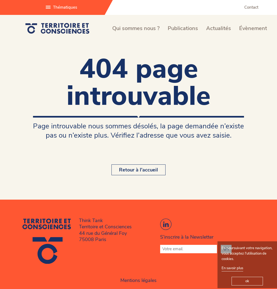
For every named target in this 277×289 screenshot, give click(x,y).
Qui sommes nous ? (136, 28)
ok (247, 281)
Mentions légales (138, 280)
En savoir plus (232, 268)
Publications (183, 28)
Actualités (218, 28)
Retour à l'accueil (138, 170)
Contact (251, 7)
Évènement (253, 28)
